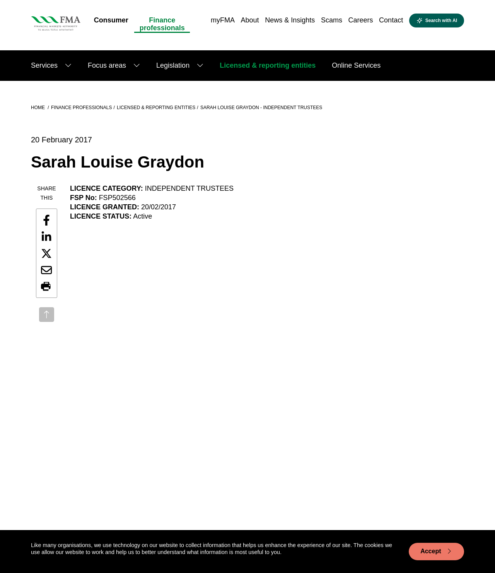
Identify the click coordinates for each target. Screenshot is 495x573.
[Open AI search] (436, 20)
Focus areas (107, 65)
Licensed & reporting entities (268, 65)
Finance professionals (81, 107)
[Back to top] (46, 314)
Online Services (356, 65)
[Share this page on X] (46, 253)
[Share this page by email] (46, 270)
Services (44, 65)
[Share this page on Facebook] (46, 220)
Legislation (172, 65)
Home (38, 107)
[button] (46, 286)
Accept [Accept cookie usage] (436, 551)
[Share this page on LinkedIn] (46, 236)
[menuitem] (111, 22)
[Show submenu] (68, 65)
